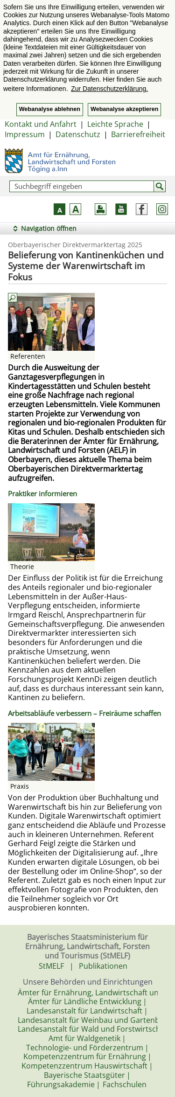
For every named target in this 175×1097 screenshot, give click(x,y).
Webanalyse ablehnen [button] (49, 109)
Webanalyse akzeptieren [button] (124, 109)
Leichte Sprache (115, 124)
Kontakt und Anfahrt (41, 124)
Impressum (25, 134)
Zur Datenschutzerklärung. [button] (109, 88)
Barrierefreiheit (138, 134)
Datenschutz (78, 134)
